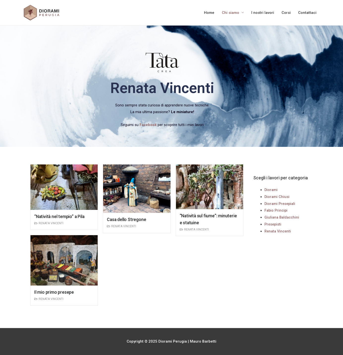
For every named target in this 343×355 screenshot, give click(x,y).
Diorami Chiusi (277, 196)
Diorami (271, 190)
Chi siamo (230, 12)
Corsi (286, 12)
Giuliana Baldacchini (282, 217)
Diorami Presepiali (280, 203)
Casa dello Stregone (127, 219)
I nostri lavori (262, 12)
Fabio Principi (276, 210)
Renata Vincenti (51, 223)
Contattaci (307, 12)
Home (209, 12)
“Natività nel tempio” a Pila (60, 216)
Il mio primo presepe (54, 292)
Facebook (148, 125)
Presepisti (273, 224)
